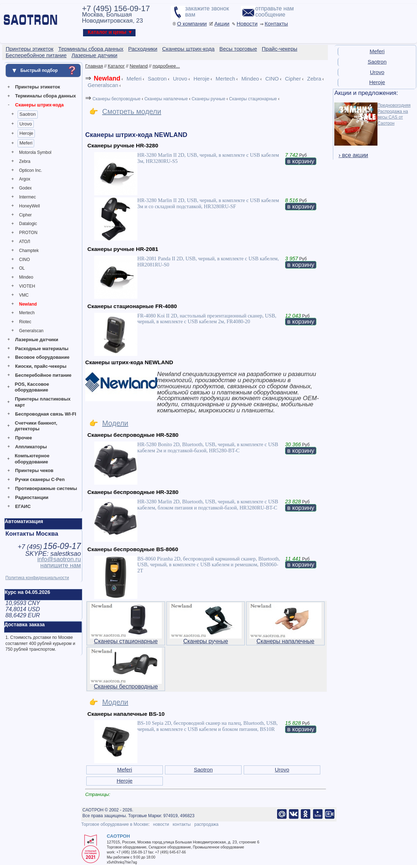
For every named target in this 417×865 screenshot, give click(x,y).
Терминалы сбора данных (45, 96)
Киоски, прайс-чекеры (41, 366)
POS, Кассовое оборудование (32, 387)
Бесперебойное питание (43, 375)
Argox (24, 179)
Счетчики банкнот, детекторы (36, 426)
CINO (24, 259)
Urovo (25, 124)
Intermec (27, 197)
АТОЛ (24, 241)
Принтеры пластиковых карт (42, 402)
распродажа (206, 824)
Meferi (25, 143)
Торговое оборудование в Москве (114, 824)
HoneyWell (29, 206)
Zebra (24, 161)
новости (161, 824)
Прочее (23, 437)
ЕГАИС (23, 506)
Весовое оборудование (42, 357)
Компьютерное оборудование (32, 458)
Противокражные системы (46, 488)
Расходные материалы (41, 348)
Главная (94, 66)
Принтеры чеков (34, 470)
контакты (182, 824)
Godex (25, 188)
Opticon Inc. (30, 170)
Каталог (116, 66)
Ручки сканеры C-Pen (40, 479)
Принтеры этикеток (37, 87)
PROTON (28, 232)
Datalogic (28, 223)
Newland (28, 304)
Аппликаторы (31, 446)
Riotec (25, 321)
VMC (24, 295)
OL (22, 268)
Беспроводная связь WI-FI (45, 414)
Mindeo (26, 277)
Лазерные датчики (36, 339)
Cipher (25, 215)
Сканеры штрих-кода (39, 104)
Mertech (27, 312)
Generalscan (31, 330)
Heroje (26, 133)
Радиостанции (31, 497)
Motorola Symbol (35, 152)
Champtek (29, 250)
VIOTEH (27, 286)
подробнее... (166, 66)
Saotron (27, 114)
